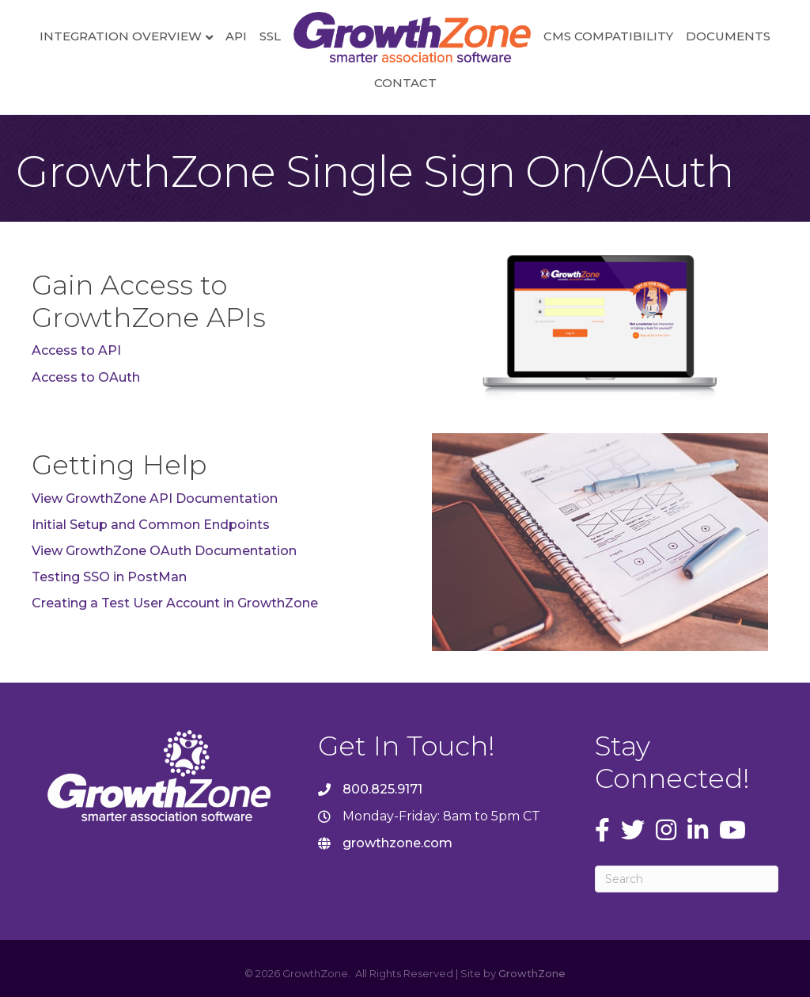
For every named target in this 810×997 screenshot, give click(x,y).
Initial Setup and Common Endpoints (151, 524)
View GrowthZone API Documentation (155, 498)
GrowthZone (532, 973)
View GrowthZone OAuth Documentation (164, 550)
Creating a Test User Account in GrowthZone (175, 603)
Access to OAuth (86, 377)
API (236, 36)
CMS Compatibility (608, 36)
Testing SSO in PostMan (109, 576)
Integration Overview (121, 36)
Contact (405, 82)
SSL (270, 36)
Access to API (76, 350)
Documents (728, 36)
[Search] (686, 879)
